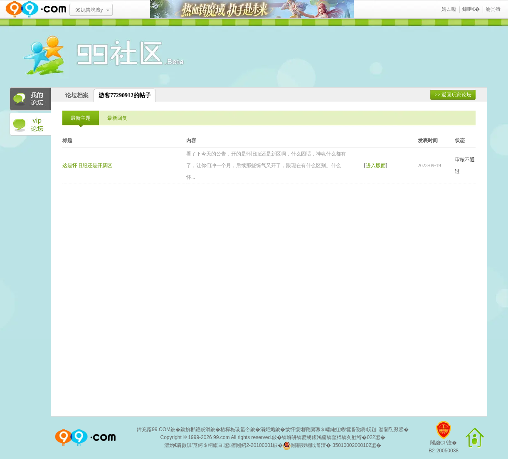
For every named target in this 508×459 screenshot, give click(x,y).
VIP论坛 (30, 124)
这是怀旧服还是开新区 (87, 165)
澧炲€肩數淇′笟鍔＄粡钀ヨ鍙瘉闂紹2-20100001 (218, 445)
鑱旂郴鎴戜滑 (195, 429)
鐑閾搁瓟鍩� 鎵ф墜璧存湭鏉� (252, 9)
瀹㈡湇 (493, 9)
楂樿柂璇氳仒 (235, 429)
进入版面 (376, 165)
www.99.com (36, 9)
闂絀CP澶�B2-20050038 (444, 440)
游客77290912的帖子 (125, 95)
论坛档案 (77, 95)
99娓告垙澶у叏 (89, 13)
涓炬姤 (267, 429)
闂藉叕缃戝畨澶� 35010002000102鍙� (332, 446)
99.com (221, 437)
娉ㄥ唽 (448, 9)
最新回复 (117, 118)
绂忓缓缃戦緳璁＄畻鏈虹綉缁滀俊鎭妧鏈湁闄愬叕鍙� (347, 429)
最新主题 (81, 118)
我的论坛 (30, 99)
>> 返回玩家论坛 (452, 95)
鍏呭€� (471, 9)
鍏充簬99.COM (153, 429)
